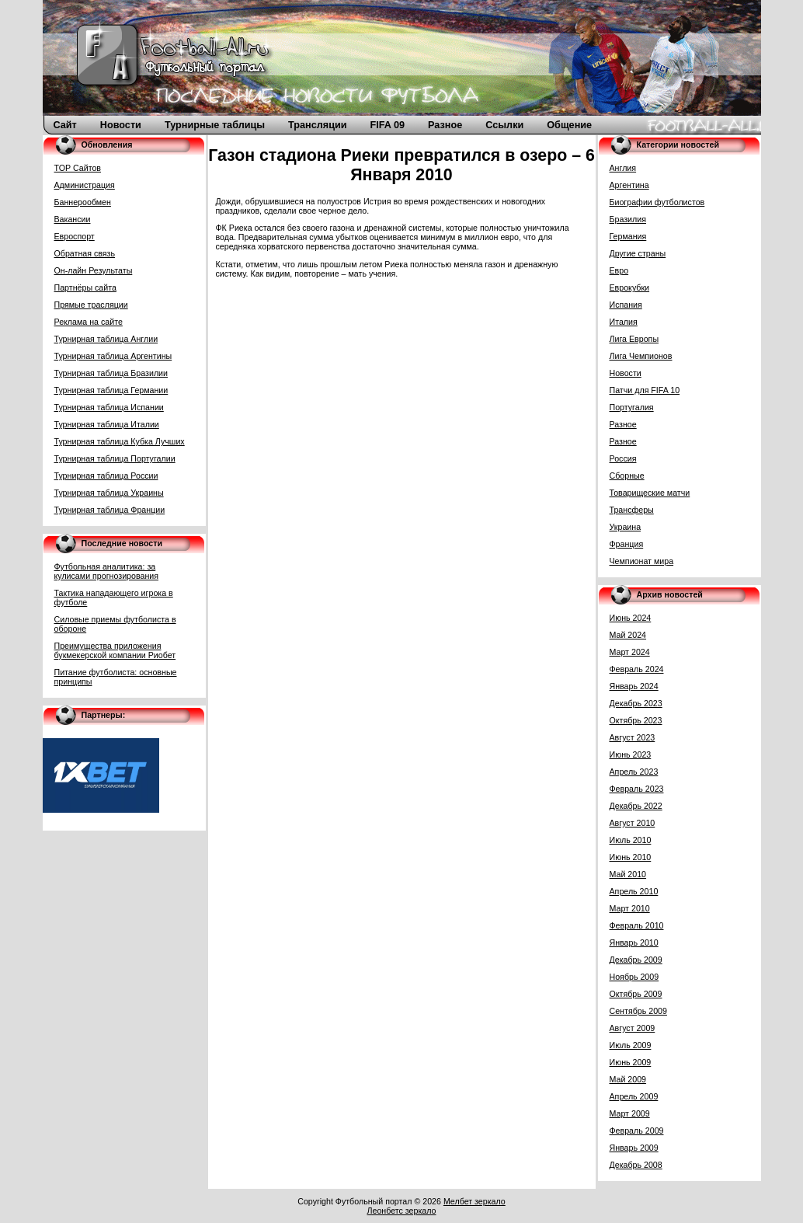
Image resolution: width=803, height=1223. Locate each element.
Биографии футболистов (657, 202)
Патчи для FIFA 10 (645, 390)
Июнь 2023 (631, 754)
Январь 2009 (634, 1147)
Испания (626, 304)
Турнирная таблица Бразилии (111, 373)
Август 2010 (632, 823)
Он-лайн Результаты (93, 270)
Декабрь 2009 (636, 959)
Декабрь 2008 (636, 1164)
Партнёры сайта (85, 287)
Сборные (627, 475)
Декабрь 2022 (636, 805)
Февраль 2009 (637, 1130)
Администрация (84, 185)
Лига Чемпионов (641, 356)
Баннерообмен (82, 202)
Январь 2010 (634, 942)
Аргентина (629, 185)
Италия (624, 321)
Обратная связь (85, 253)
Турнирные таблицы (215, 125)
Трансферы (632, 509)
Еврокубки (630, 287)
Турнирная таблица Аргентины (113, 356)
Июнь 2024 (631, 617)
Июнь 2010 (631, 857)
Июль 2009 (631, 1045)
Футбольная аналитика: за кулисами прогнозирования (106, 571)
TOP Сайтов (78, 167)
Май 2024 (628, 634)
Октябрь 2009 (636, 993)
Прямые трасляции (91, 304)
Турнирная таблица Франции (109, 509)
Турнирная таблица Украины (109, 492)
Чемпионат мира (642, 561)
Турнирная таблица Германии (111, 390)
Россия (623, 458)
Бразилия (628, 219)
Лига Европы (634, 338)
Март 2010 (630, 908)
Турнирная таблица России (106, 475)
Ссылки (504, 125)
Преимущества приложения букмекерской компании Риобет (115, 650)
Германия (628, 236)
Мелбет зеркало (474, 1201)
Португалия (632, 407)
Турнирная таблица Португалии (115, 458)
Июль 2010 (631, 840)
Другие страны (638, 253)
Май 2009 (628, 1079)
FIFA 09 (387, 125)
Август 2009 (632, 1028)
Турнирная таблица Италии (106, 424)
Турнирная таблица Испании (109, 407)
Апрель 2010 (634, 891)
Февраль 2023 (637, 788)
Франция (627, 544)
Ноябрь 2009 (634, 976)
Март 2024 (630, 652)
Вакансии (72, 219)
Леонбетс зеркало (401, 1210)
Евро (619, 270)
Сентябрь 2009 (638, 1011)
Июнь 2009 (631, 1062)
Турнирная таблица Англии (106, 338)
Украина (625, 526)
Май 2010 (628, 874)
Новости (120, 125)
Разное (445, 125)
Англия (623, 167)
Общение (569, 125)
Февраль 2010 (637, 925)
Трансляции (317, 125)
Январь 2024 (634, 686)
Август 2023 (632, 737)
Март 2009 (630, 1113)
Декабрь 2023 (636, 703)
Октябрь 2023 (636, 720)
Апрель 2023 (634, 771)
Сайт (65, 125)
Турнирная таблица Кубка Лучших (119, 441)
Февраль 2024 (637, 669)
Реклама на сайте (88, 321)
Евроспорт (74, 236)
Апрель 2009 (634, 1096)
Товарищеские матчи (650, 492)
